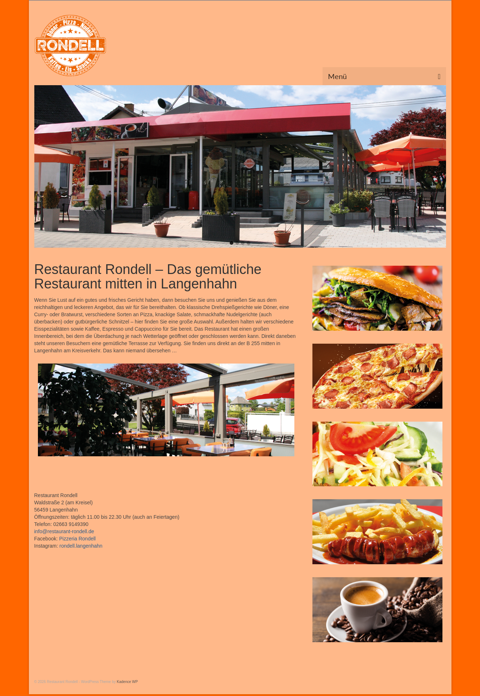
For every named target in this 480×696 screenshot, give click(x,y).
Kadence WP (127, 682)
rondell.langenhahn (81, 546)
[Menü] (384, 76)
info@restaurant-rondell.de (64, 531)
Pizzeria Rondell (77, 538)
